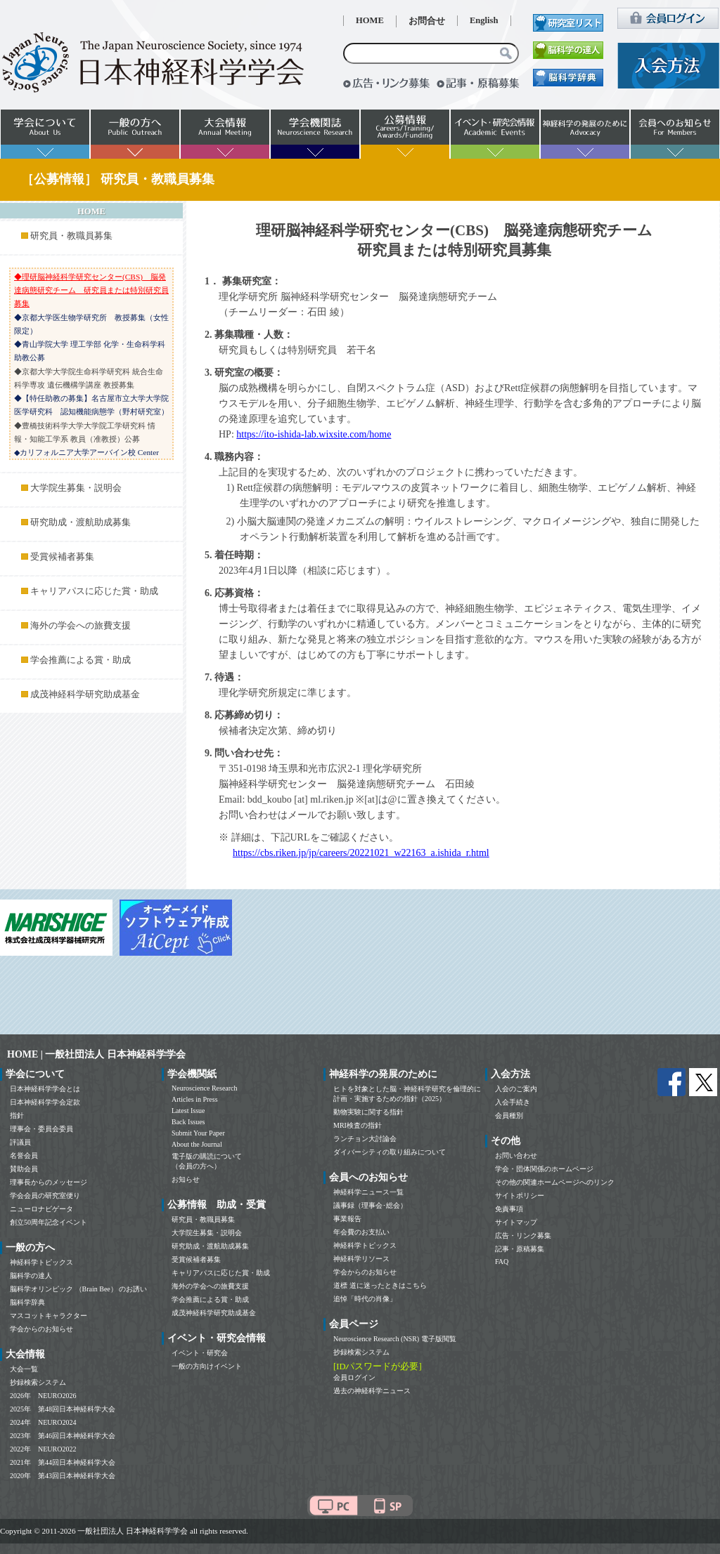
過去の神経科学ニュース (372, 1391)
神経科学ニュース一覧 (368, 1192)
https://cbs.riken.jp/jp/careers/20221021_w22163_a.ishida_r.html (361, 853)
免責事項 (509, 1209)
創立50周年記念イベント (48, 1222)
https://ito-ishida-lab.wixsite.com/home (313, 434)
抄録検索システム (38, 1382)
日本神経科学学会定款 (45, 1102)
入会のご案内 (516, 1089)
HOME (370, 20)
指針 (17, 1115)
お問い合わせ (516, 1155)
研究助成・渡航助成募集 (80, 522)
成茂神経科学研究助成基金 (85, 694)
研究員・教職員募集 (71, 236)
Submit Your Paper (198, 1133)
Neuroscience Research (205, 1088)
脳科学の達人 (31, 1275)
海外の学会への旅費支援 (80, 626)
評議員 (20, 1142)
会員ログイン (354, 1377)
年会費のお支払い (361, 1232)
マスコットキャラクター (48, 1315)
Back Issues (188, 1122)
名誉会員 (24, 1155)
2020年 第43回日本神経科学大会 (62, 1476)
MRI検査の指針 (357, 1125)
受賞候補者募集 (62, 557)
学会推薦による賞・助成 (80, 660)
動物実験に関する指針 (368, 1112)
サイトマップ (516, 1222)
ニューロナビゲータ (41, 1209)
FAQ (501, 1261)
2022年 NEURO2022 (43, 1449)
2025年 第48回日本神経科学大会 (62, 1409)
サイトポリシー (519, 1195)
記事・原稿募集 (519, 1249)
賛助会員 (24, 1169)
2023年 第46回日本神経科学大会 (62, 1436)
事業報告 (347, 1219)
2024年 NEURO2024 (43, 1422)
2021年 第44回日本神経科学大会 (62, 1462)
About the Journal (197, 1144)
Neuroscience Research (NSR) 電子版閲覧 (394, 1339)
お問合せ (427, 21)
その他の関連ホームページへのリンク (555, 1182)
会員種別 (509, 1115)
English (484, 20)
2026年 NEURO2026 (43, 1396)
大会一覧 (24, 1369)
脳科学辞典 (27, 1302)
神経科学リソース (361, 1259)
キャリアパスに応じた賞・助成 (94, 591)
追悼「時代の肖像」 (365, 1299)
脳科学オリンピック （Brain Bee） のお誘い (78, 1289)
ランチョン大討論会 (365, 1139)
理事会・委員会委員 (41, 1129)
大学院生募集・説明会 (76, 488)
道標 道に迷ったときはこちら (380, 1285)
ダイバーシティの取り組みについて (389, 1152)
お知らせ (186, 1179)
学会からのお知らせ (41, 1329)
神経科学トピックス (41, 1262)
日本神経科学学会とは (45, 1089)
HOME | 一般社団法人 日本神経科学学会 (96, 1054)
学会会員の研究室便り (45, 1195)
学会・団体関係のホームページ (544, 1169)
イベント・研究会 (200, 1353)
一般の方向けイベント (207, 1366)
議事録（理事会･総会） (370, 1205)
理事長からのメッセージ (48, 1182)
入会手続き (512, 1102)
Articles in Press (195, 1099)
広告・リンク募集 (523, 1235)
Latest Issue (188, 1110)
